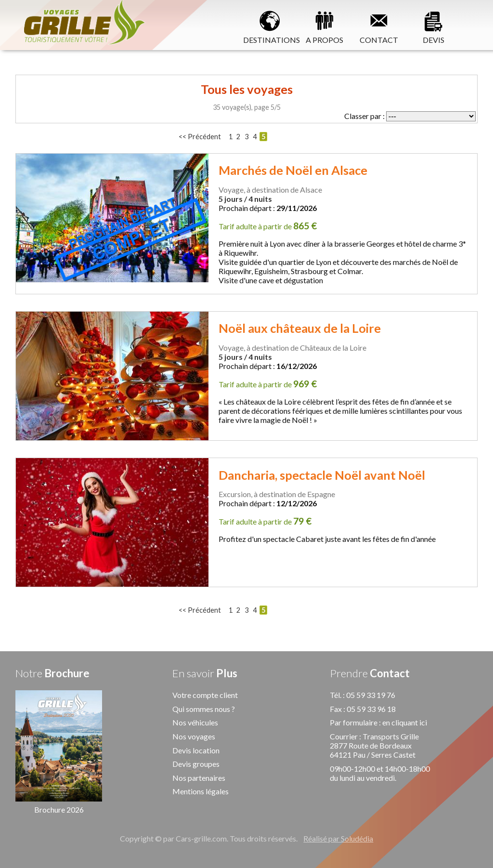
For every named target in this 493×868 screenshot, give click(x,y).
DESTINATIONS (270, 25)
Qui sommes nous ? (203, 708)
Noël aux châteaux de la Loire (300, 328)
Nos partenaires (198, 777)
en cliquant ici (404, 722)
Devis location (196, 750)
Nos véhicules (195, 722)
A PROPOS (324, 25)
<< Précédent (200, 136)
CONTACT (379, 25)
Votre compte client (205, 694)
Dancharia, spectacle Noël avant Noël (322, 475)
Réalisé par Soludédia (338, 838)
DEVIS (433, 25)
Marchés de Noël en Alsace (293, 170)
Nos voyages (193, 736)
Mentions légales (200, 791)
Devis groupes (196, 763)
